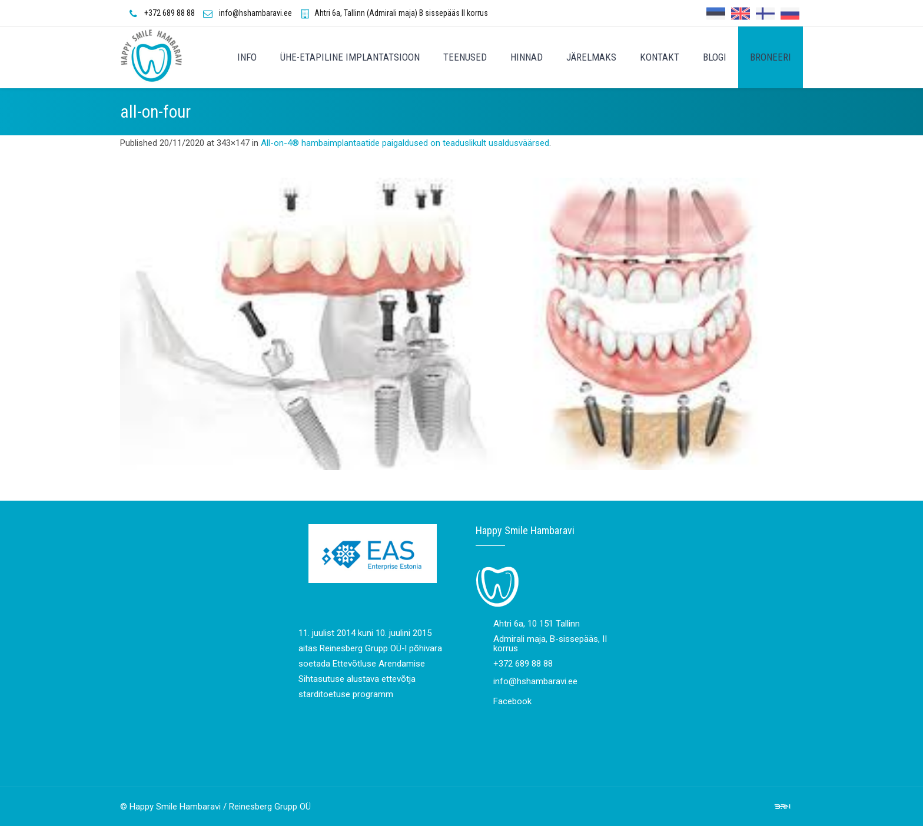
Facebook (512, 701)
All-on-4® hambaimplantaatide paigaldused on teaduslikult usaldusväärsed (405, 143)
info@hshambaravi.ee (255, 13)
